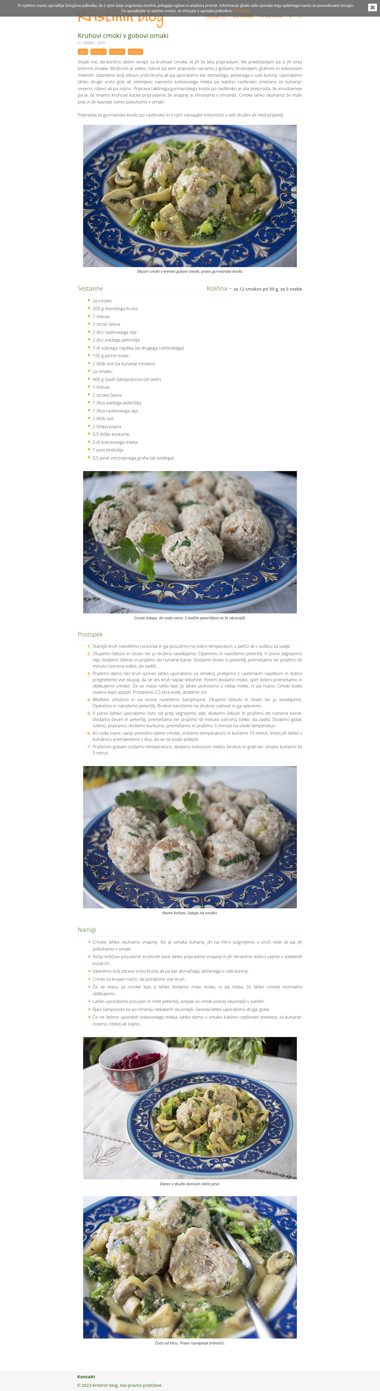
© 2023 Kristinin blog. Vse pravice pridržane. (120, 1385)
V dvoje (135, 51)
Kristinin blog (120, 17)
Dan (83, 51)
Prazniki (117, 51)
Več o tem (241, 11)
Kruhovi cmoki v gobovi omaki (123, 35)
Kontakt (86, 1376)
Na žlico (98, 51)
